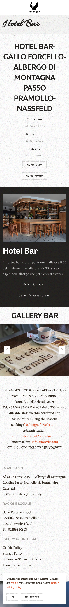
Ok (12, 597)
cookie (15, 583)
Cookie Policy (12, 548)
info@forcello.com (45, 442)
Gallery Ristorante (34, 284)
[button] (4, 7)
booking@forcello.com (40, 425)
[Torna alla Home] (34, 7)
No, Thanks (32, 597)
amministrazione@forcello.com (34, 436)
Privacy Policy (13, 553)
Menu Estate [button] (34, 164)
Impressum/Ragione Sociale (22, 559)
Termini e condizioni (17, 565)
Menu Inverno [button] (34, 176)
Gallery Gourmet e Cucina (34, 295)
